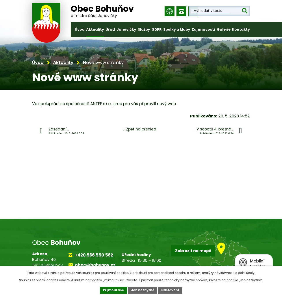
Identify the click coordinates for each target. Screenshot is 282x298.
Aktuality (95, 29)
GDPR (157, 29)
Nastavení (170, 290)
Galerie (223, 29)
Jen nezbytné (142, 290)
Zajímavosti (203, 29)
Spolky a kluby (176, 29)
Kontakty (241, 29)
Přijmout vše (113, 290)
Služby (144, 29)
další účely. (246, 273)
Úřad (110, 29)
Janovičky (126, 29)
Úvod (80, 29)
